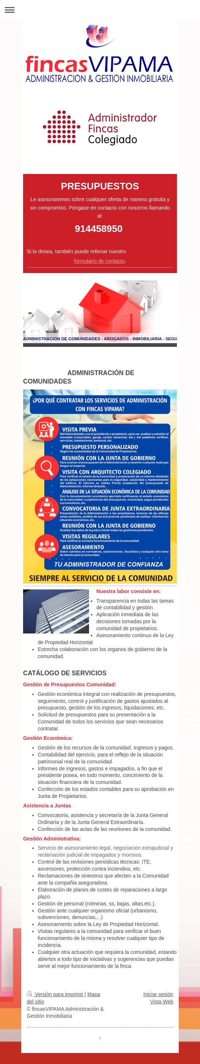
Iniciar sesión (158, 994)
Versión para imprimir (56, 994)
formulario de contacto (99, 261)
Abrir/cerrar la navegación (100, 10)
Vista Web (161, 1002)
